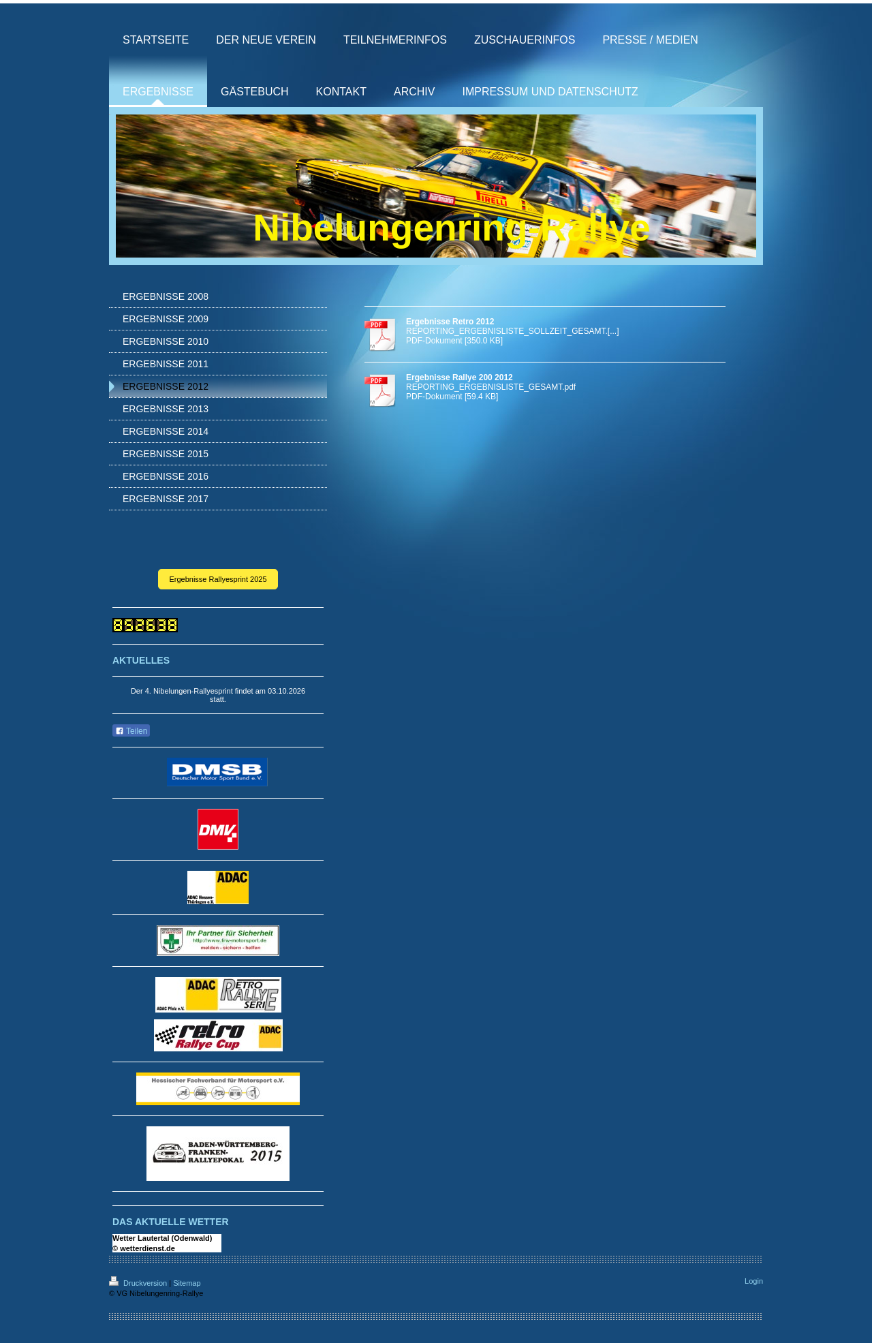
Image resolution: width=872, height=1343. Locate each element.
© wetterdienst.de (143, 1248)
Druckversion (139, 1283)
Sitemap (186, 1283)
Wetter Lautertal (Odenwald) (162, 1238)
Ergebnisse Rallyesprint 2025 (217, 579)
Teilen (131, 731)
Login (754, 1281)
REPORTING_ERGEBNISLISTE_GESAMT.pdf (491, 387)
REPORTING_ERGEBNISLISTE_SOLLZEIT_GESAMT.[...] (512, 331)
